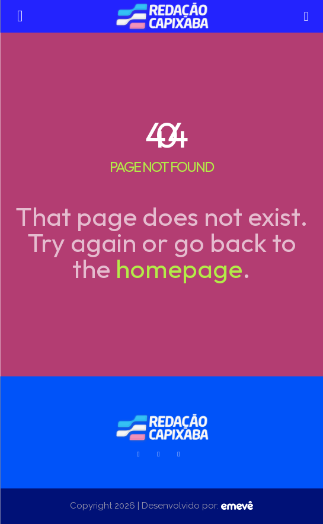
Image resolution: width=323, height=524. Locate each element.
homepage (179, 268)
